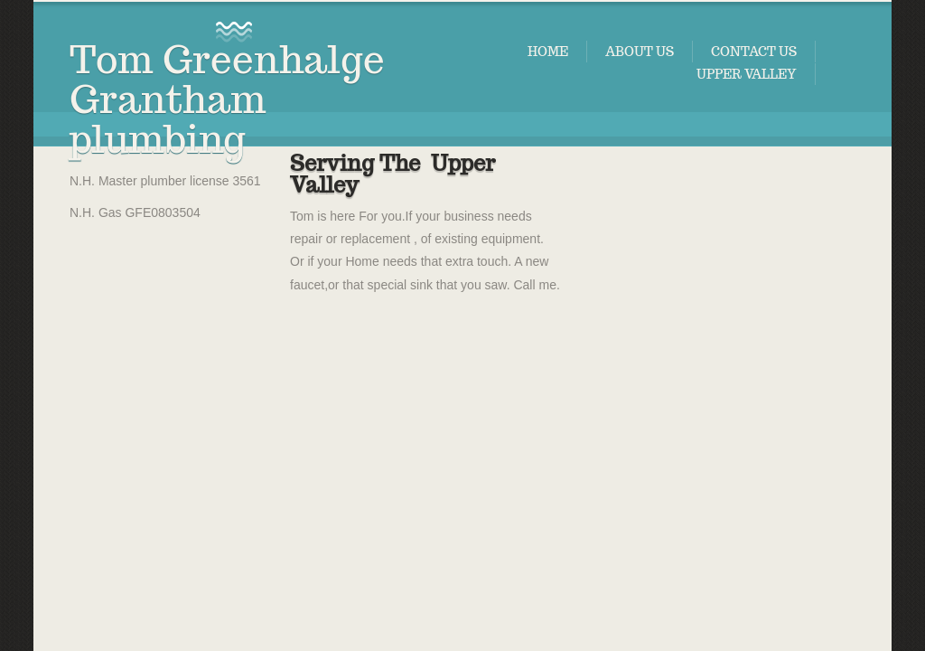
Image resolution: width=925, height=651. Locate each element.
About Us (639, 51)
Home (548, 51)
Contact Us (754, 51)
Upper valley (746, 74)
